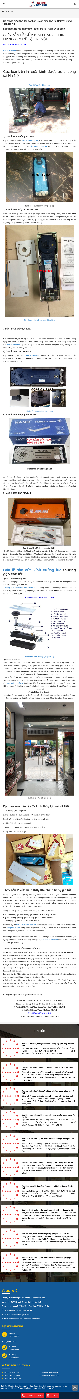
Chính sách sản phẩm (49, 1372)
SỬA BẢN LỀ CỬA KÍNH (23, 35)
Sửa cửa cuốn (35, 1388)
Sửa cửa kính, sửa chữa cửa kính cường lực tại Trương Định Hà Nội (47, 1162)
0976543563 (14, 1350)
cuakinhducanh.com (52, 1016)
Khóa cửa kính (24, 1386)
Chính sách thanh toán (50, 1375)
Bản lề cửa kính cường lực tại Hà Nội (39, 657)
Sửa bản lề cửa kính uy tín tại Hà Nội (39, 206)
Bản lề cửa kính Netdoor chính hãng (39, 411)
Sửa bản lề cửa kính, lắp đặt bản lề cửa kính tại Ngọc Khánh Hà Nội (47, 1210)
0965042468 (14, 1336)
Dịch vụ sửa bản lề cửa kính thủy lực (19, 588)
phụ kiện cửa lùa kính (63, 1386)
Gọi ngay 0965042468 (32, 1395)
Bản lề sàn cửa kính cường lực (32, 570)
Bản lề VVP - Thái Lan (39, 85)
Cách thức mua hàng (11, 1372)
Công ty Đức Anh (13, 928)
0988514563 (14, 1358)
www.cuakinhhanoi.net (34, 1016)
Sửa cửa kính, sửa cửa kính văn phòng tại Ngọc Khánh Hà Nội (45, 1234)
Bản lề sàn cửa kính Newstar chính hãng (39, 320)
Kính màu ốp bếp (48, 1388)
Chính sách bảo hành (12, 1375)
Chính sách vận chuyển (12, 1379)
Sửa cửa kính (13, 1386)
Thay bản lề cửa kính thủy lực (24, 890)
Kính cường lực (48, 1386)
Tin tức (10, 12)
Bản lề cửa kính (36, 1386)
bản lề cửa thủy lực (30, 140)
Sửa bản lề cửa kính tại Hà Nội (39, 798)
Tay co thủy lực (24, 1388)
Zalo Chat (52, 1395)
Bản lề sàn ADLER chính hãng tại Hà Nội (39, 548)
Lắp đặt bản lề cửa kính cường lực (19, 28)
